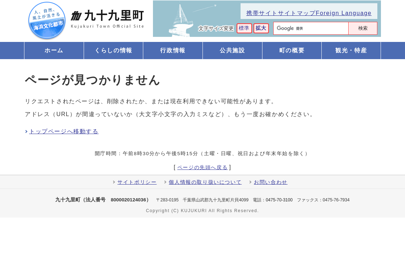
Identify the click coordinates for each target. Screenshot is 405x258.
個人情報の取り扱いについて (205, 182)
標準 (244, 28)
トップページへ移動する (64, 131)
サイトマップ (297, 13)
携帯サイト (262, 13)
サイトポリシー (137, 182)
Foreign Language (344, 13)
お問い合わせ (271, 182)
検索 (363, 28)
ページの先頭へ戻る (202, 167)
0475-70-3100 (279, 199)
